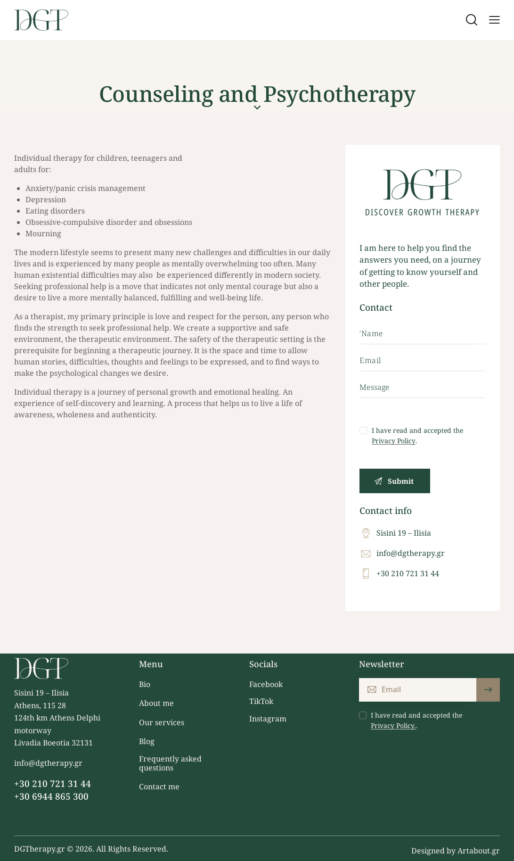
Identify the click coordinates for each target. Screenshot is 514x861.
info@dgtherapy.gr (410, 553)
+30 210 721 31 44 (407, 573)
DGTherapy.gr (39, 849)
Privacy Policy (394, 441)
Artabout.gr (478, 850)
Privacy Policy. (393, 725)
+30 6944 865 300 (51, 796)
